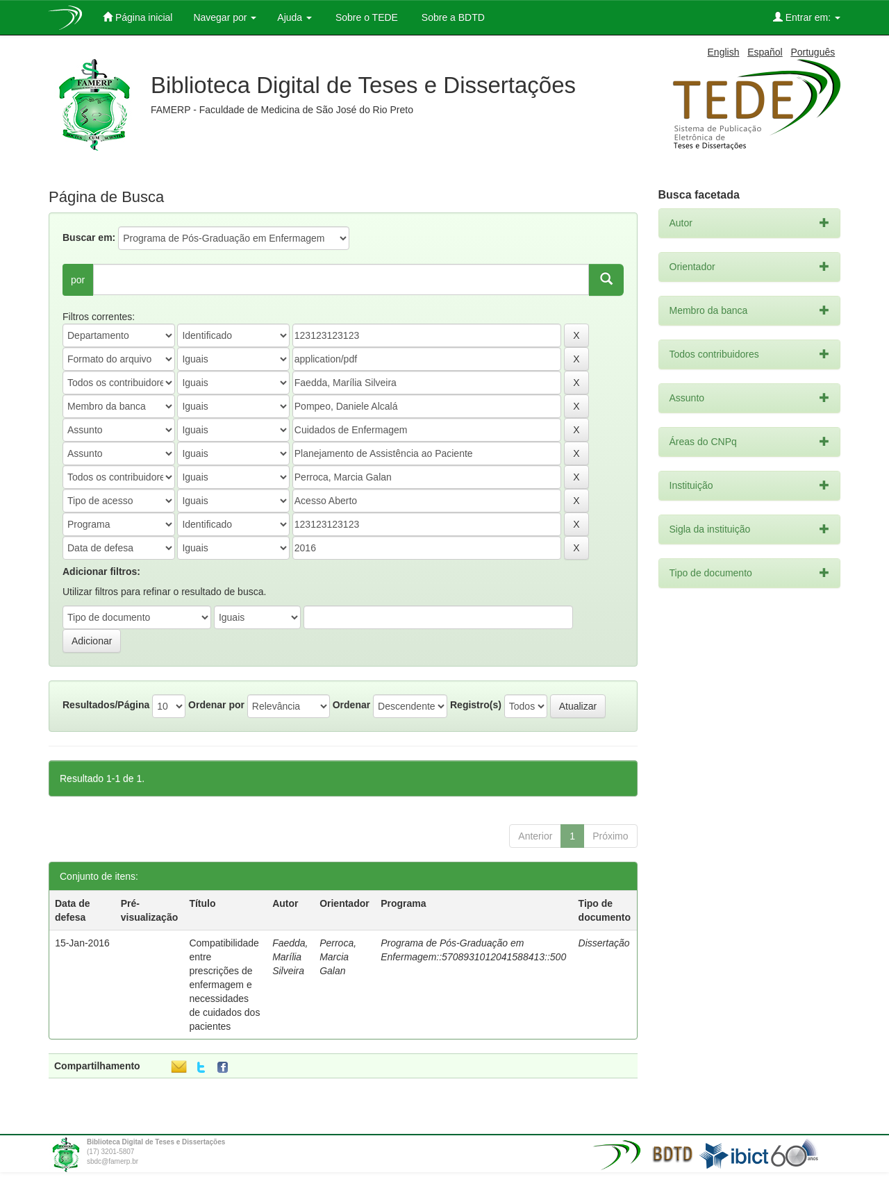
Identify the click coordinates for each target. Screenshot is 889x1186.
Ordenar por (216, 704)
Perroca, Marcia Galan (337, 956)
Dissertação (604, 943)
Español (765, 52)
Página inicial (137, 17)
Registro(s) (475, 704)
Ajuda (294, 17)
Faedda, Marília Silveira (290, 956)
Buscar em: (89, 237)
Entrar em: (806, 17)
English (724, 52)
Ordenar (351, 704)
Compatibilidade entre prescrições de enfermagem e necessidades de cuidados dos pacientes (224, 984)
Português (812, 52)
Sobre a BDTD (452, 17)
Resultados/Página (106, 704)
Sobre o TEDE (365, 17)
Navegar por (224, 17)
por (78, 279)
